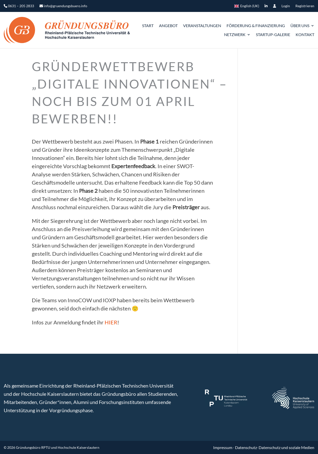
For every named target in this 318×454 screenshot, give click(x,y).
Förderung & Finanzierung (256, 25)
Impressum (223, 447)
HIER (111, 322)
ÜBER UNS (299, 25)
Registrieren (304, 6)
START (148, 25)
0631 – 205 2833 (19, 6)
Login (285, 6)
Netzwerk (234, 34)
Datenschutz (246, 447)
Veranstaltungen (202, 25)
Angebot (168, 25)
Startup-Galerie (273, 34)
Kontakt (305, 34)
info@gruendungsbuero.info (63, 6)
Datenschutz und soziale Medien (286, 447)
